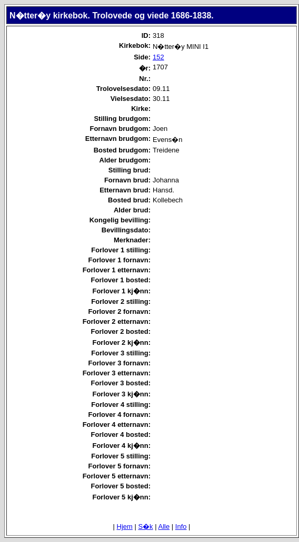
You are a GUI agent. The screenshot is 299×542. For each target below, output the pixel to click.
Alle (164, 526)
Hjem (125, 526)
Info (181, 526)
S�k (145, 526)
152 (158, 57)
